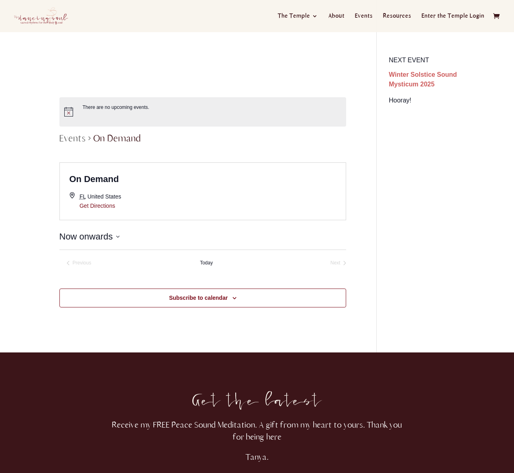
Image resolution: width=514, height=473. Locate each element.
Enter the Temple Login (453, 16)
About (336, 16)
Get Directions (97, 206)
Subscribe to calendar (198, 298)
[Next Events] (338, 263)
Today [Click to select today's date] (206, 263)
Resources (397, 16)
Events (364, 16)
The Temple (294, 16)
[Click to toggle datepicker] (89, 236)
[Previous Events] (79, 263)
